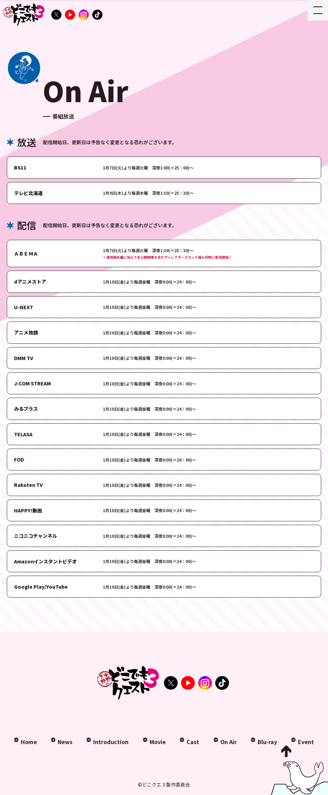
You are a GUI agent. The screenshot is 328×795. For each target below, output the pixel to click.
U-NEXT (23, 307)
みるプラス (26, 408)
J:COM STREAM (32, 383)
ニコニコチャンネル (35, 535)
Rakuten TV (28, 484)
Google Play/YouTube (41, 586)
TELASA (23, 434)
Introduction (110, 742)
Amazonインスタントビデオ (45, 561)
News (65, 742)
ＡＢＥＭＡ (26, 253)
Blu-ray (267, 742)
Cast (193, 742)
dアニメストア (30, 281)
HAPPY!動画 (28, 510)
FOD (19, 459)
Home (29, 742)
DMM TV (23, 358)
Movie (158, 742)
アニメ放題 (26, 332)
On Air (228, 742)
